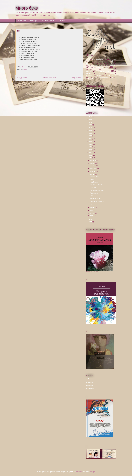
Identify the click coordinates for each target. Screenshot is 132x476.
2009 (90, 158)
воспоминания (92, 61)
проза (88, 73)
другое (25, 69)
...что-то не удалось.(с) (97, 201)
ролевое (101, 73)
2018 (90, 133)
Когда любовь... (95, 176)
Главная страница (48, 78)
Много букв (26, 8)
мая (91, 210)
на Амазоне (90, 388)
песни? (89, 71)
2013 (90, 147)
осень (114, 67)
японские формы (104, 77)
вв (110, 59)
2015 (90, 141)
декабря (93, 160)
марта (92, 216)
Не (91, 204)
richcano (79, 472)
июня (92, 207)
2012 (90, 149)
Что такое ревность (96, 185)
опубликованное (102, 67)
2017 (90, 136)
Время (92, 179)
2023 (90, 122)
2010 (90, 155)
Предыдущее (76, 78)
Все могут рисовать (48, 21)
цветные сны (112, 75)
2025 (90, 116)
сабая (112, 73)
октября (93, 166)
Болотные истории (97, 59)
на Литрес (89, 382)
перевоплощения (107, 69)
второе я (101, 61)
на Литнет (89, 385)
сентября (93, 168)
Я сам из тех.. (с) (95, 198)
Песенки (61, 21)
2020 (90, 127)
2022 (90, 125)
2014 (90, 144)
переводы (95, 69)
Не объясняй (94, 182)
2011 (90, 152)
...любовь (93, 187)
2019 (90, 130)
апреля (92, 213)
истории (111, 63)
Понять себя (22, 21)
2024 (90, 119)
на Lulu (88, 379)
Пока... (92, 196)
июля (92, 174)
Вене (114, 59)
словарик (89, 75)
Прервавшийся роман (97, 190)
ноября (92, 163)
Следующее (22, 78)
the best (90, 79)
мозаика (113, 65)
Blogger (92, 472)
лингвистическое (97, 65)
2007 (90, 222)
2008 (90, 219)
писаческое (104, 71)
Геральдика (93, 193)
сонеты (98, 75)
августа (93, 171)
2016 (90, 139)
